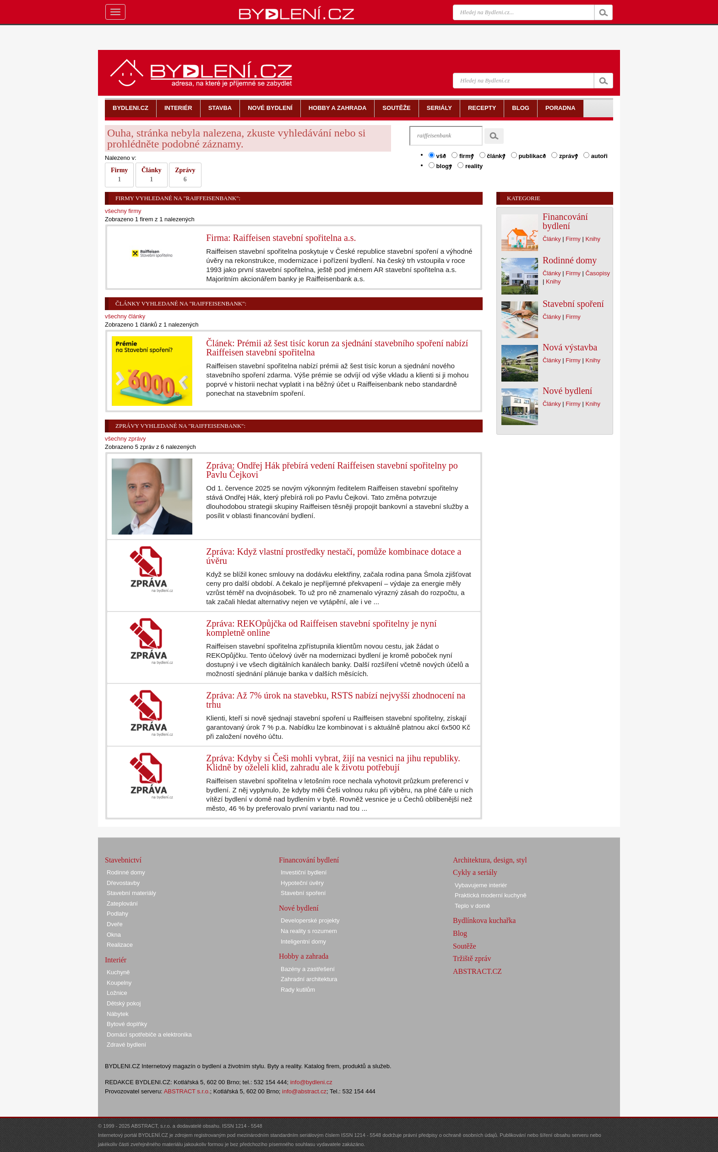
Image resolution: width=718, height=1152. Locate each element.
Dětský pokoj (124, 1003)
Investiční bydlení (303, 872)
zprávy (564, 155)
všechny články (125, 316)
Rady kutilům (298, 989)
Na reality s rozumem (309, 931)
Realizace (120, 944)
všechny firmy (123, 210)
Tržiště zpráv (472, 958)
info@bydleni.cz (311, 1082)
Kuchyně (118, 972)
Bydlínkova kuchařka (484, 920)
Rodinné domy (570, 260)
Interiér (115, 960)
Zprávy (185, 175)
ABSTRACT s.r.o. (187, 1091)
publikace (528, 155)
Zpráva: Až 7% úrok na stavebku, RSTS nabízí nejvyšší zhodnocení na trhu (335, 700)
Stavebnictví (123, 860)
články (492, 155)
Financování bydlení (565, 221)
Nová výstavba (570, 347)
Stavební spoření (573, 304)
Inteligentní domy (303, 941)
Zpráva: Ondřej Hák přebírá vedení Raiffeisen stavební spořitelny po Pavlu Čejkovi (331, 470)
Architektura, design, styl (490, 860)
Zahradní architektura (309, 979)
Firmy (119, 175)
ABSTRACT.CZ (477, 971)
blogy (440, 165)
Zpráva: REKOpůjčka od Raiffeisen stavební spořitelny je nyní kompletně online (321, 628)
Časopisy (597, 273)
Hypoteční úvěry (302, 882)
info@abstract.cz (304, 1091)
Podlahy (117, 913)
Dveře (115, 924)
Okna (114, 934)
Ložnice (117, 992)
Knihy (592, 238)
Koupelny (119, 982)
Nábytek (118, 1013)
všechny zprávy (125, 438)
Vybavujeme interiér (481, 885)
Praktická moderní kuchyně (491, 895)
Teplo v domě (472, 905)
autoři (595, 155)
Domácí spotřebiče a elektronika (149, 1034)
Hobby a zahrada (303, 956)
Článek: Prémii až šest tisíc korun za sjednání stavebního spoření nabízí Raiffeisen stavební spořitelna (337, 347)
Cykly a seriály (475, 872)
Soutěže (464, 946)
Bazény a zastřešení (308, 969)
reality (470, 165)
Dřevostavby (123, 882)
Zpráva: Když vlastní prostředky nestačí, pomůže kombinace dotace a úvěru (333, 556)
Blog (460, 933)
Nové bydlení (567, 391)
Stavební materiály (131, 893)
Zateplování (122, 903)
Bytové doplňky (127, 1024)
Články (151, 175)
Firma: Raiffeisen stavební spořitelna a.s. (281, 238)
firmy (462, 155)
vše (437, 155)
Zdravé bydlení (126, 1044)
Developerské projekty (310, 920)
